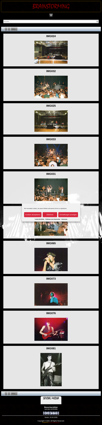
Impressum (64, 219)
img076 (51, 313)
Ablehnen (49, 215)
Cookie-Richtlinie (39, 219)
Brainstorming (51, 6)
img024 (51, 36)
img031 (51, 173)
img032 (51, 71)
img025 (51, 105)
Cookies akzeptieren (32, 215)
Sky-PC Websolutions (54, 422)
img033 (51, 139)
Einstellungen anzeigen (68, 215)
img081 (51, 348)
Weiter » (14, 29)
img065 (51, 243)
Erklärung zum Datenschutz (52, 219)
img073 (51, 278)
